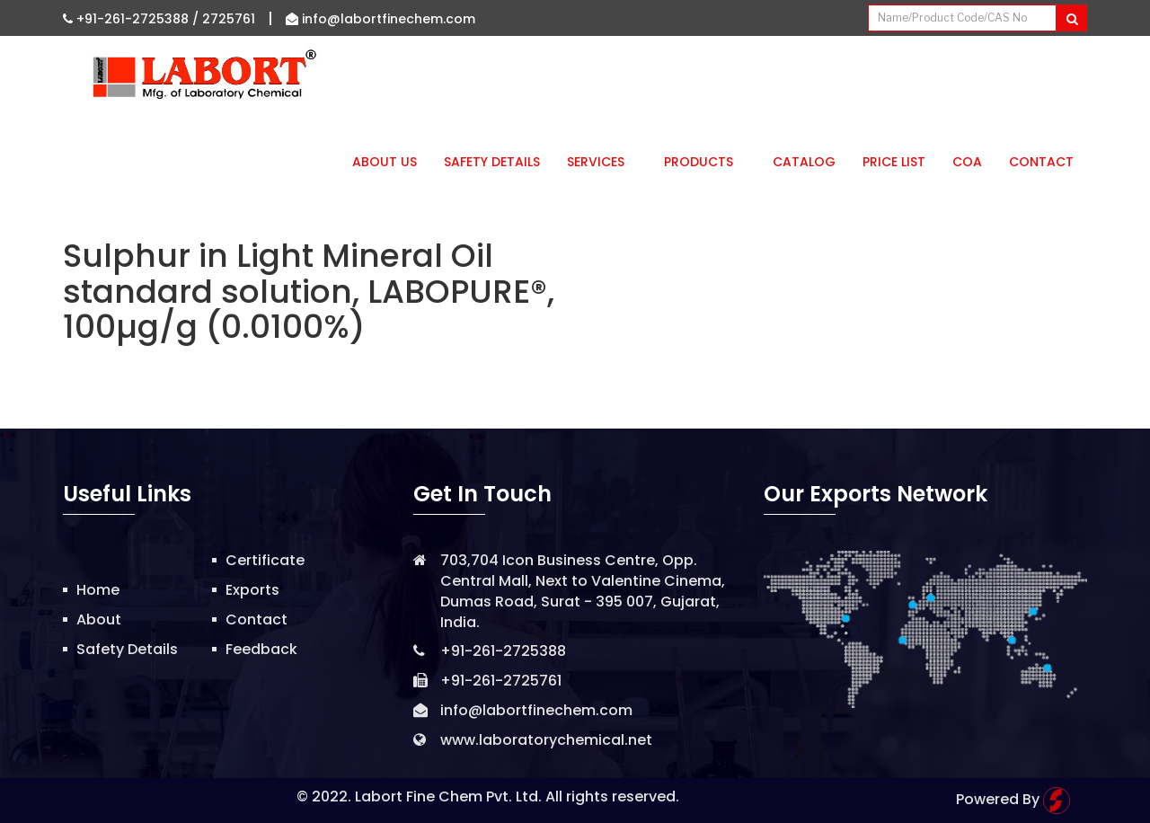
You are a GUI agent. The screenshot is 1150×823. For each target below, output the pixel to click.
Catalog (804, 162)
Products (705, 162)
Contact (1041, 162)
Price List (893, 162)
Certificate (265, 560)
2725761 (228, 19)
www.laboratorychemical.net (546, 740)
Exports (252, 590)
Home (97, 590)
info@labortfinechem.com (380, 19)
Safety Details (492, 162)
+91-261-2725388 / (132, 19)
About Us (384, 162)
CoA (967, 162)
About (98, 619)
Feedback (261, 649)
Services (602, 162)
